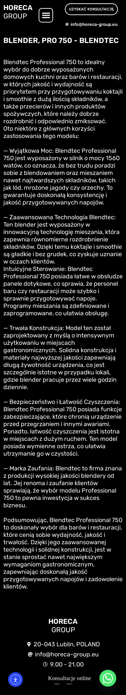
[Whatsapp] (107, 678)
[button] (46, 15)
